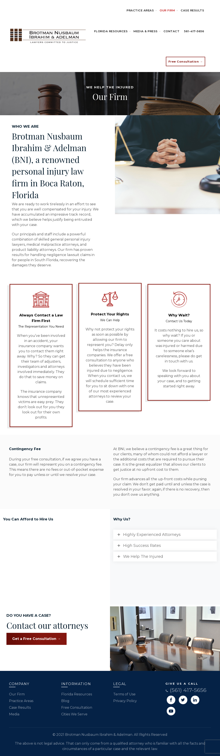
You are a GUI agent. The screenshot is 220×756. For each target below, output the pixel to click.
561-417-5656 (194, 31)
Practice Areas (140, 10)
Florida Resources (111, 31)
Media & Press (145, 31)
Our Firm (167, 10)
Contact (171, 31)
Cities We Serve (74, 714)
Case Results (192, 10)
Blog (65, 701)
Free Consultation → (185, 61)
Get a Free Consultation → (36, 639)
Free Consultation (76, 707)
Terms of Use (124, 694)
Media (14, 714)
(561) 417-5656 (185, 690)
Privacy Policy (125, 701)
